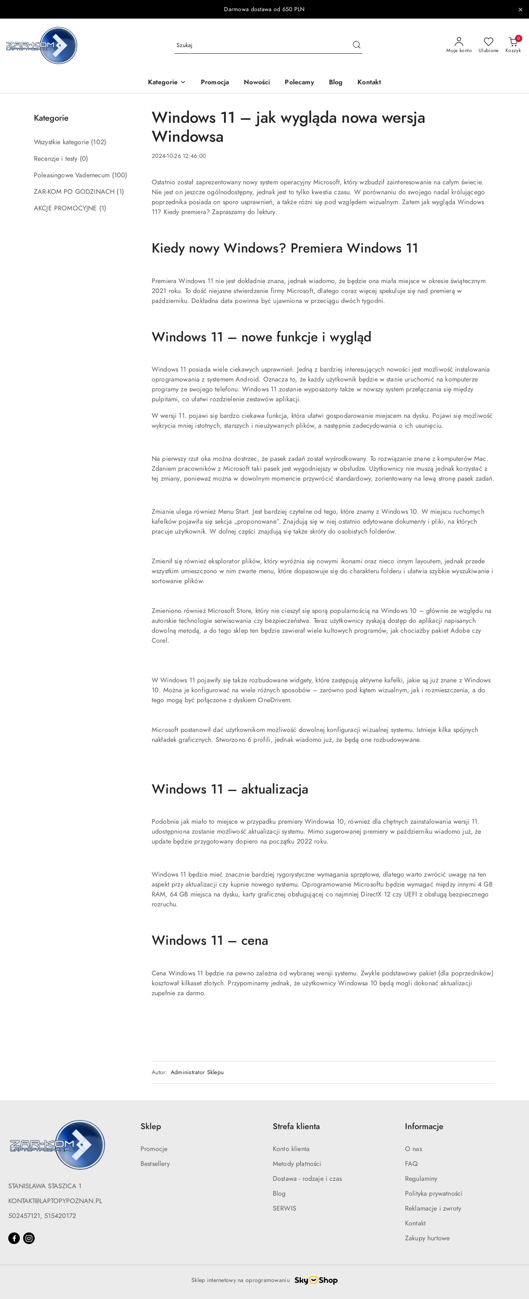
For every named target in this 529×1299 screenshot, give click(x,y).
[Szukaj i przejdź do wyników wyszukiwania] (356, 45)
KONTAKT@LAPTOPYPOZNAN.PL (55, 1201)
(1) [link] (120, 191)
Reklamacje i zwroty (433, 1208)
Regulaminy (421, 1178)
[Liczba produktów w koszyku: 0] (513, 45)
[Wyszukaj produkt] (268, 45)
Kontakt (415, 1223)
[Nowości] (257, 82)
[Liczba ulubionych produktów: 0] (488, 45)
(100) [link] (120, 175)
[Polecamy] (299, 82)
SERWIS (284, 1208)
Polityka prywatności (433, 1193)
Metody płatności (297, 1163)
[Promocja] (215, 82)
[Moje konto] (459, 45)
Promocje (154, 1149)
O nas (413, 1149)
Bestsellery (155, 1163)
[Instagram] (29, 1238)
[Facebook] (14, 1238)
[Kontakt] (369, 82)
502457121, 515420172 (42, 1215)
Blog (279, 1193)
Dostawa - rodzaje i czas (307, 1178)
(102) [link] (98, 142)
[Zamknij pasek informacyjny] (520, 9)
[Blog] (336, 82)
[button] (167, 82)
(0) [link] (84, 158)
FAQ (411, 1163)
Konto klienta (291, 1149)
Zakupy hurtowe (427, 1238)
